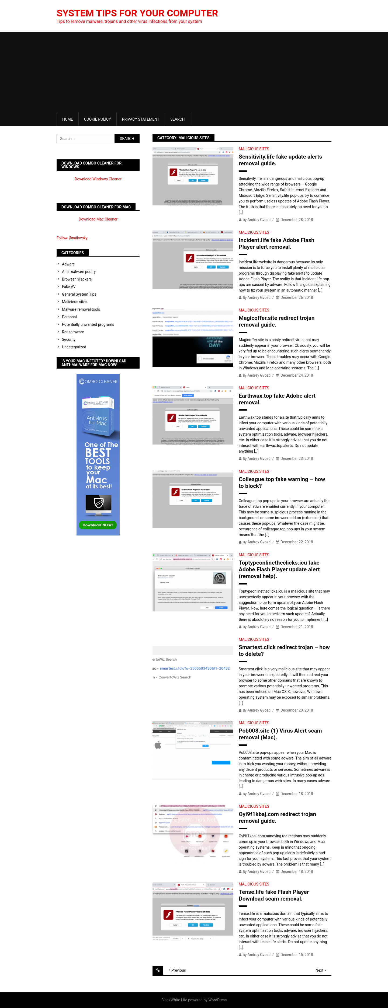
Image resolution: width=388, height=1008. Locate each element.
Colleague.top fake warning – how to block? (282, 482)
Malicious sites (254, 149)
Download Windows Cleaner (98, 179)
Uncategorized (74, 347)
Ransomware (73, 332)
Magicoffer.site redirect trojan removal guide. (276, 321)
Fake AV (68, 287)
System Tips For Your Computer (138, 13)
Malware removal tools (81, 309)
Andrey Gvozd (259, 220)
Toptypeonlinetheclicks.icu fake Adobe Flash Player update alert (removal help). (279, 569)
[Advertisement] (194, 72)
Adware (68, 264)
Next (319, 970)
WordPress (217, 1000)
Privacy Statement (141, 119)
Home (67, 119)
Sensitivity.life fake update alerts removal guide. (280, 160)
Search (177, 119)
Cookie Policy (97, 119)
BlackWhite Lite (174, 1000)
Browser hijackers (77, 279)
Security (68, 339)
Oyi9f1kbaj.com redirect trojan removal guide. (277, 817)
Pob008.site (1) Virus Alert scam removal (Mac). (280, 734)
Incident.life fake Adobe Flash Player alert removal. (276, 243)
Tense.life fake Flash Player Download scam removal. (274, 895)
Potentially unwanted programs (88, 324)
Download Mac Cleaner (98, 219)
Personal (69, 317)
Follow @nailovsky (72, 238)
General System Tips (79, 294)
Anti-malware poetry (79, 272)
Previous (178, 970)
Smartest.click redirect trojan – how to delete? (284, 650)
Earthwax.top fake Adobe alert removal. (277, 399)
